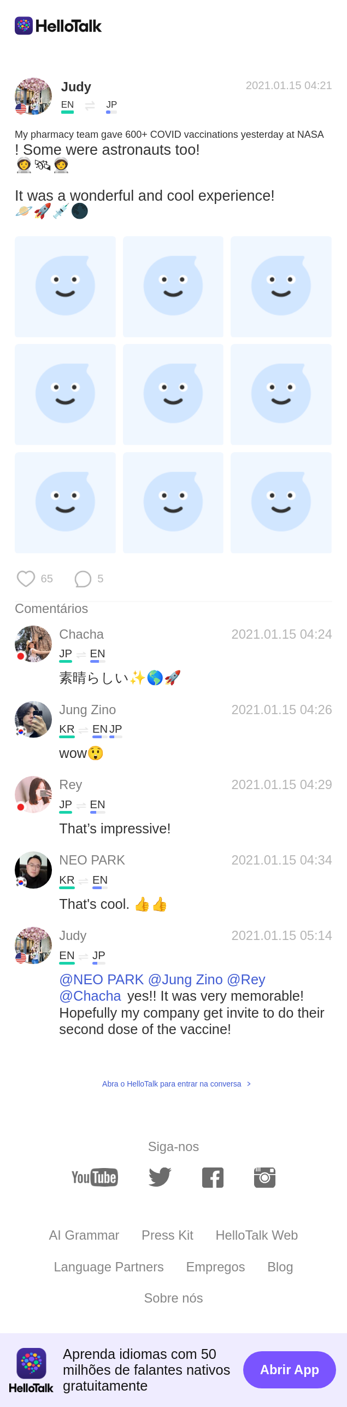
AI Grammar (84, 1235)
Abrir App (289, 1370)
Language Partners (109, 1267)
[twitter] (160, 1177)
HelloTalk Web (257, 1235)
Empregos (215, 1267)
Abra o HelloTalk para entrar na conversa (171, 1083)
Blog (280, 1267)
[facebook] (213, 1177)
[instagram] (264, 1177)
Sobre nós (173, 1298)
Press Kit (167, 1235)
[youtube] (95, 1177)
